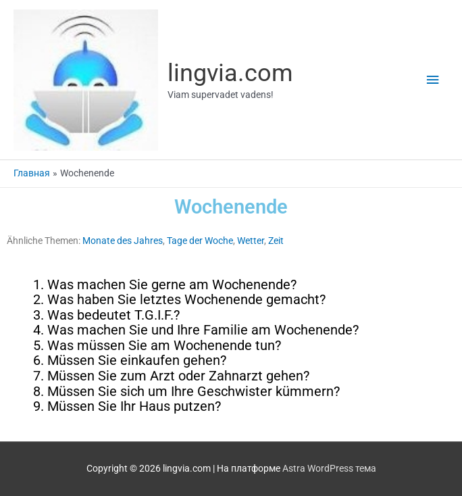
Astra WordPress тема (329, 468)
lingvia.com (230, 72)
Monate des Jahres (122, 240)
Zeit (276, 240)
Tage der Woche (200, 240)
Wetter (250, 240)
